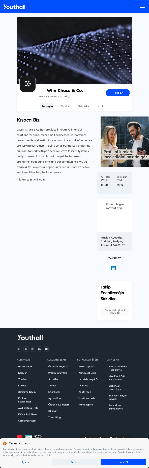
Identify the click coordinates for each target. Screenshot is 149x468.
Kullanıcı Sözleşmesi (24, 400)
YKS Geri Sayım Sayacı (118, 397)
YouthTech (84, 391)
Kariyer (22, 372)
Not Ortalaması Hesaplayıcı (118, 368)
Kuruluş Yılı (122, 178)
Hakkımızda (25, 366)
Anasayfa (47, 106)
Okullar (52, 411)
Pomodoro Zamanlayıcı (116, 407)
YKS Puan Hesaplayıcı (115, 387)
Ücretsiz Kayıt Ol (58, 366)
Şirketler (53, 379)
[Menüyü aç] (142, 7)
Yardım (22, 379)
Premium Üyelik (57, 372)
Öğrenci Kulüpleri (58, 404)
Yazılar (101, 106)
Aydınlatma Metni (28, 408)
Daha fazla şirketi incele (115, 311)
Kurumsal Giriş (87, 372)
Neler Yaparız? (86, 366)
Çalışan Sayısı (105, 178)
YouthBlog (54, 417)
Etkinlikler (83, 106)
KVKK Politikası (27, 414)
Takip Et (118, 92)
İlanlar (65, 106)
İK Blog (82, 385)
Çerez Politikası (27, 420)
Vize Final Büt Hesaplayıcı (117, 378)
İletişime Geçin (27, 391)
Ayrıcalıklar (55, 398)
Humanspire (85, 404)
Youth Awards (86, 398)
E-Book (22, 385)
